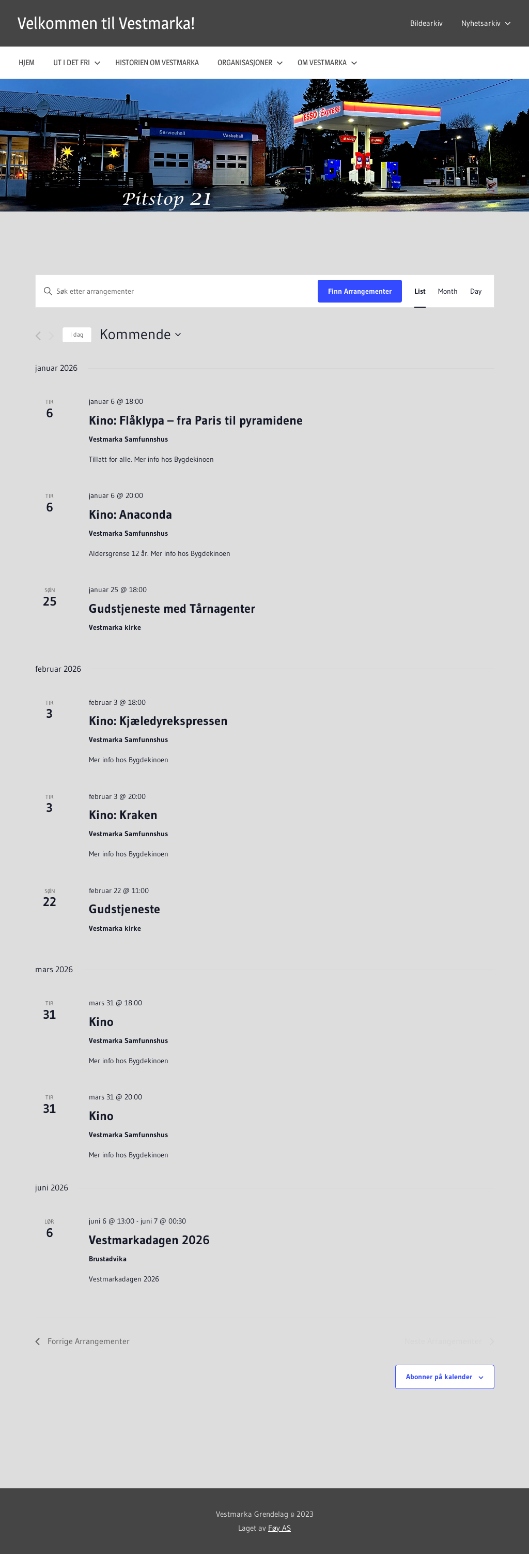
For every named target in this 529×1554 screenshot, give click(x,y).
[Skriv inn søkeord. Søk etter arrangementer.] (177, 291)
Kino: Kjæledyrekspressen (158, 720)
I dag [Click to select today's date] (77, 334)
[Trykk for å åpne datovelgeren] (140, 334)
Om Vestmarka (327, 62)
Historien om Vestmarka (157, 62)
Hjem (27, 62)
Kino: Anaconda (130, 514)
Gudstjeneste (124, 908)
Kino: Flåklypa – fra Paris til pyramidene (196, 420)
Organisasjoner (250, 62)
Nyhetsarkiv (486, 23)
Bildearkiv (426, 23)
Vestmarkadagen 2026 (149, 1239)
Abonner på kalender (439, 1376)
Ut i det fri (77, 62)
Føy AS (279, 1528)
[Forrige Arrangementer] (38, 336)
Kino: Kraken (123, 814)
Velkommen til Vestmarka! (106, 23)
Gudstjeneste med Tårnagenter (172, 608)
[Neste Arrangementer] (51, 336)
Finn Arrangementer (360, 291)
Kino (101, 1021)
